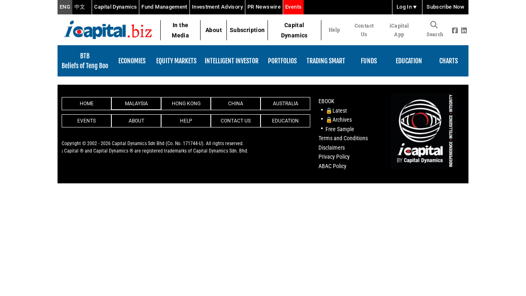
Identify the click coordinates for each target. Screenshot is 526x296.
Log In (407, 7)
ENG (65, 7)
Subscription (247, 30)
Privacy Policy (334, 156)
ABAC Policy (332, 166)
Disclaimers (331, 147)
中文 (80, 7)
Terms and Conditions (343, 138)
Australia (285, 103)
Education (285, 121)
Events (293, 7)
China (235, 103)
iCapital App (399, 29)
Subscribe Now (445, 7)
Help (334, 29)
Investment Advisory (217, 7)
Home (87, 103)
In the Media (180, 30)
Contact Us (364, 29)
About (213, 30)
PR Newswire (264, 7)
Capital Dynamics (115, 7)
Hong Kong (186, 103)
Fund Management (164, 7)
